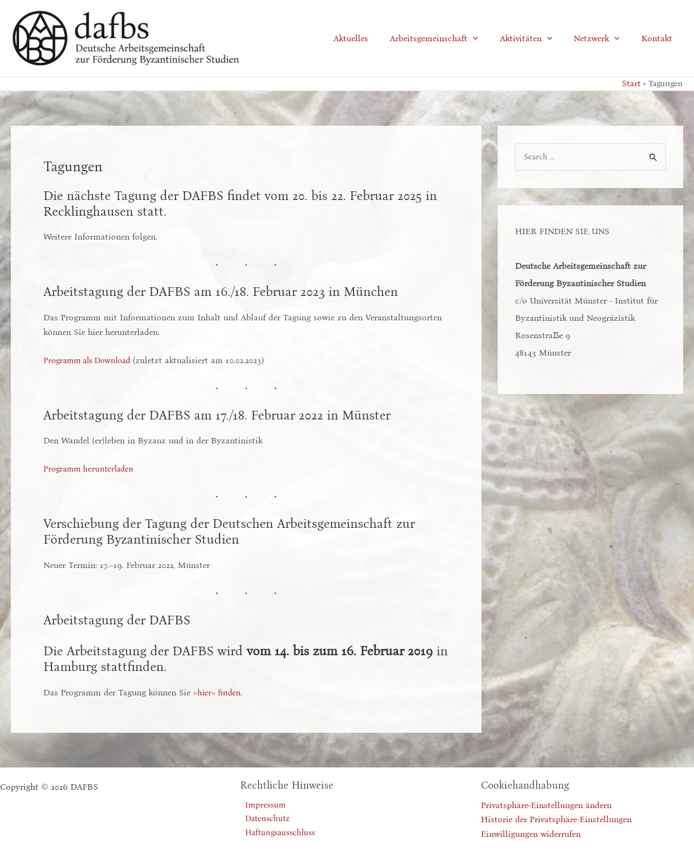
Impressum (261, 805)
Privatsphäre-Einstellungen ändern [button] (546, 805)
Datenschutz (264, 819)
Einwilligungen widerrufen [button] (531, 833)
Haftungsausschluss (278, 833)
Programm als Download (91, 359)
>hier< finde (216, 692)
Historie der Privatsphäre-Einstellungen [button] (556, 819)
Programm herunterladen (91, 468)
